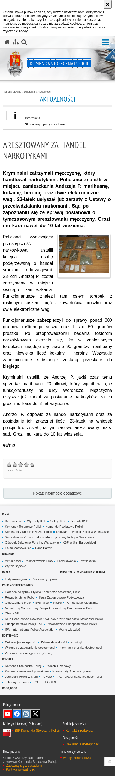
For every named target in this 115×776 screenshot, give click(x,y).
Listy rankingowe (16, 579)
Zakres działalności (54, 642)
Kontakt (7, 659)
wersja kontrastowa (77, 758)
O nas (5, 514)
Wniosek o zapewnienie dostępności (30, 647)
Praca (6, 572)
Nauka (57, 602)
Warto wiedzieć (69, 629)
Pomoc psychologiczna (82, 602)
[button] (105, 43)
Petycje (46, 676)
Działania (29, 91)
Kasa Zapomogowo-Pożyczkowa (61, 597)
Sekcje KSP (58, 521)
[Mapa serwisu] (16, 42)
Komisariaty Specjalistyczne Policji (28, 531)
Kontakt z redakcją (79, 730)
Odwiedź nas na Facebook (17, 713)
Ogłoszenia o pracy (18, 602)
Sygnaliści (42, 602)
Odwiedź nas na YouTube (7, 713)
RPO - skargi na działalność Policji (79, 676)
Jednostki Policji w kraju (21, 676)
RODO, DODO (9, 688)
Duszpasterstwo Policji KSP (24, 624)
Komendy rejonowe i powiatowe (27, 671)
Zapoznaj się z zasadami (24, 766)
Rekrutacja (67, 572)
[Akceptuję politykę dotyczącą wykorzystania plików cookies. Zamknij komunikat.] (108, 4)
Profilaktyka (88, 560)
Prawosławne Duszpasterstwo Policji (72, 624)
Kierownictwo (14, 521)
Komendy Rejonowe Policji (23, 526)
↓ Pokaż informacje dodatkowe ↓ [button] (57, 493)
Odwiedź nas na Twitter (35, 713)
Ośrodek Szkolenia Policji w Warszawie (32, 542)
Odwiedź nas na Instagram (26, 713)
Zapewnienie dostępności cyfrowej (28, 653)
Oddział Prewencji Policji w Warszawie (82, 531)
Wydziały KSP (36, 521)
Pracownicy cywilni (45, 579)
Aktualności (44, 91)
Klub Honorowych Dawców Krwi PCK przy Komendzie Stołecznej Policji (54, 618)
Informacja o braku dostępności (80, 647)
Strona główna (12, 91)
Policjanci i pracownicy (17, 585)
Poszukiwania (66, 560)
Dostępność (10, 635)
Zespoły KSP (79, 521)
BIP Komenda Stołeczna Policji (37, 730)
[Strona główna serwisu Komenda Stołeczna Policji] (7, 42)
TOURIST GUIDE (45, 682)
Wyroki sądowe (15, 566)
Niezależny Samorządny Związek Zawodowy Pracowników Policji (49, 608)
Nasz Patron (43, 548)
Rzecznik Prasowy (58, 666)
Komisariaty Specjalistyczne (71, 671)
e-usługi (76, 642)
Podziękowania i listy (39, 560)
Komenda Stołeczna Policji (23, 666)
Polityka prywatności (20, 769)
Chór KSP (12, 613)
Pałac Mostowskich (18, 548)
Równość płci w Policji (20, 597)
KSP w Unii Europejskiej (79, 542)
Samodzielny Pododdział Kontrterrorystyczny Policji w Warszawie (49, 537)
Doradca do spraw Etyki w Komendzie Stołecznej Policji (43, 592)
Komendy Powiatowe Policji (64, 526)
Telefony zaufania (17, 682)
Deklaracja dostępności (21, 642)
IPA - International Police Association (30, 629)
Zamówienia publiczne (91, 572)
